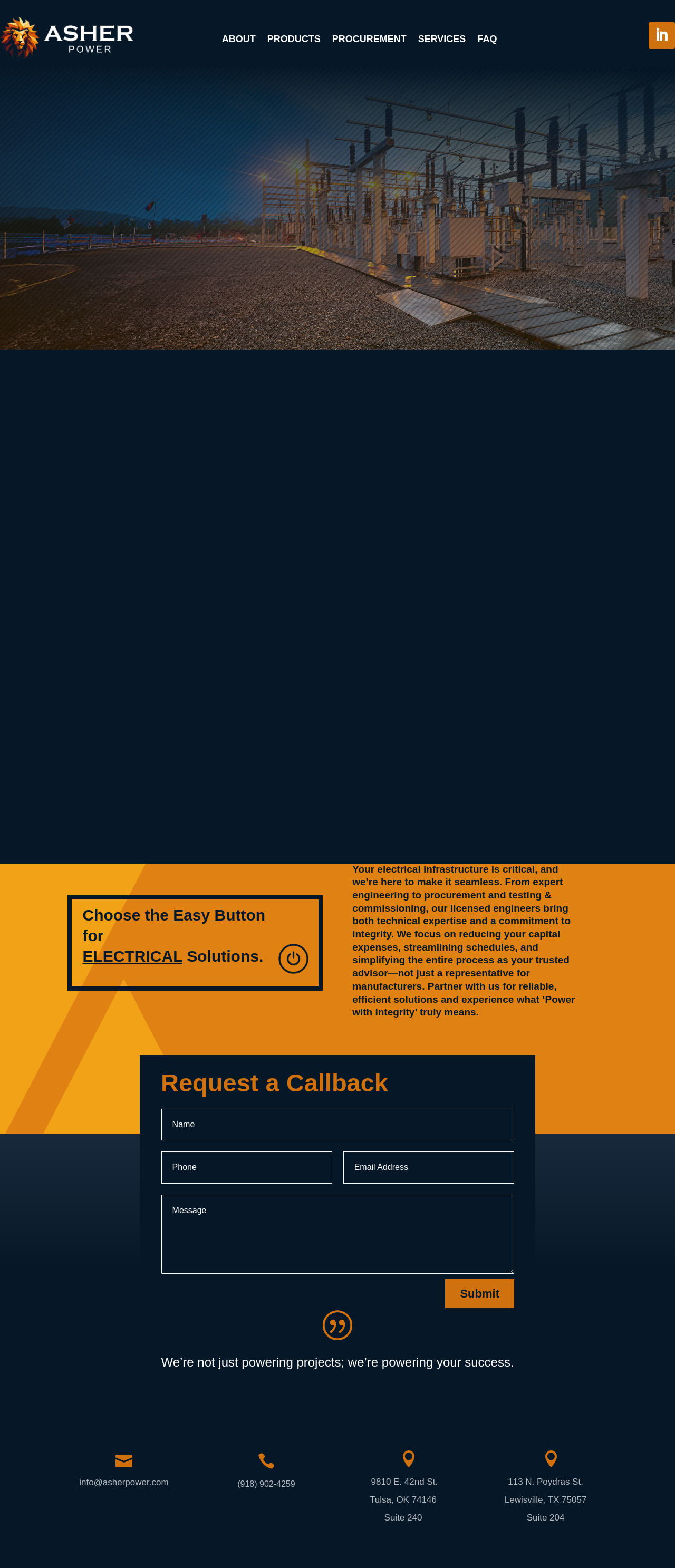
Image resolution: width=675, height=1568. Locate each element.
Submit (479, 1293)
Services (442, 39)
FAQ (487, 39)
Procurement (369, 39)
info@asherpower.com (123, 1482)
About (239, 39)
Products (294, 39)
